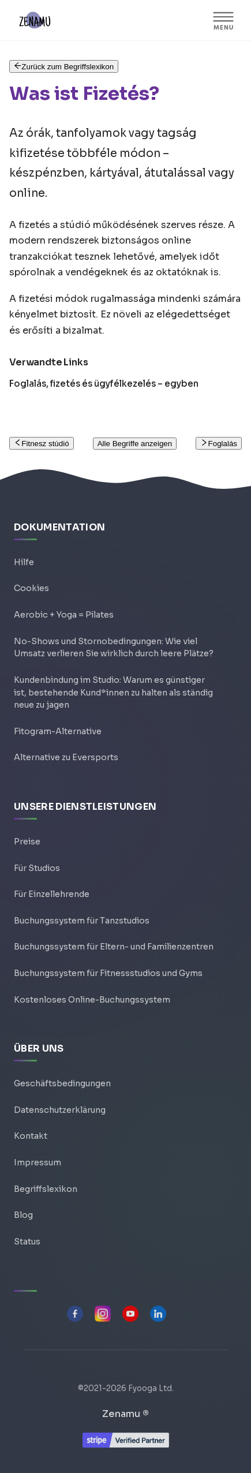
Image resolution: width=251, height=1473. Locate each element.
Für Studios (37, 868)
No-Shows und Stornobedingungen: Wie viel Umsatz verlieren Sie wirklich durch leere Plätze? (113, 647)
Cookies (31, 588)
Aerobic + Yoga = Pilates (64, 615)
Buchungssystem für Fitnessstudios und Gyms (108, 973)
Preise (27, 841)
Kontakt (30, 1136)
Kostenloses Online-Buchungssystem (92, 1000)
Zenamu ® (125, 1414)
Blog (23, 1215)
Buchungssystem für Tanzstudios (81, 920)
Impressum (37, 1162)
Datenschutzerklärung (60, 1110)
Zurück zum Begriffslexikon (64, 66)
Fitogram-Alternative (58, 731)
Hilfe (24, 562)
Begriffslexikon (45, 1189)
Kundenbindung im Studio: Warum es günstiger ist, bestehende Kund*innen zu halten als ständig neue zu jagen (113, 692)
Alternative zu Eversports (66, 757)
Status (27, 1241)
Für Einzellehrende (51, 894)
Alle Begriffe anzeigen (135, 443)
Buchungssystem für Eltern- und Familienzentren (113, 946)
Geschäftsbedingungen (62, 1083)
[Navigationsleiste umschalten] (223, 20)
